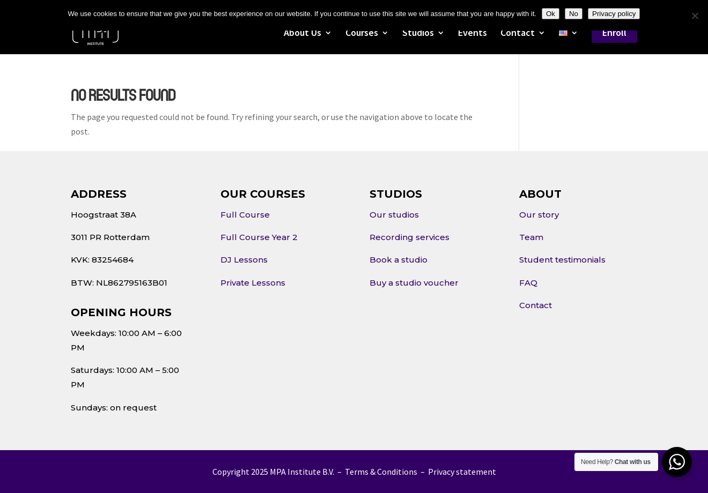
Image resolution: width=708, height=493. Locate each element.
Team (531, 237)
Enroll (614, 32)
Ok (550, 14)
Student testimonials (562, 260)
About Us (302, 34)
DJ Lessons (244, 260)
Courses (361, 34)
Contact (517, 34)
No (573, 14)
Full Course (245, 215)
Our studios (394, 215)
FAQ (528, 283)
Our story (539, 215)
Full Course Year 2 (259, 237)
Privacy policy (614, 14)
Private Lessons (252, 283)
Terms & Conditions (381, 471)
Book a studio (398, 260)
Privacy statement (462, 471)
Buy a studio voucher (414, 283)
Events (472, 34)
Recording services (409, 237)
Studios (418, 34)
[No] (694, 15)
